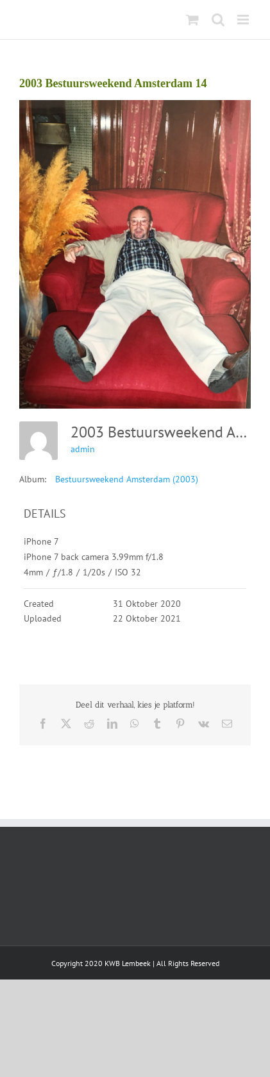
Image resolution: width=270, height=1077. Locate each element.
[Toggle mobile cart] (192, 19)
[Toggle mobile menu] (244, 19)
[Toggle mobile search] (218, 19)
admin (83, 449)
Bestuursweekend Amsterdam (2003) (126, 479)
